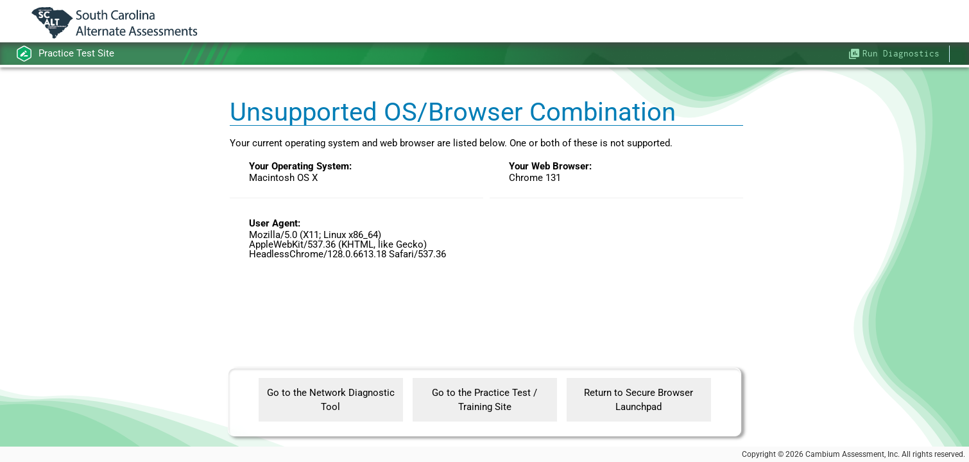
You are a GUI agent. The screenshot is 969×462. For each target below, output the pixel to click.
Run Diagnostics (900, 53)
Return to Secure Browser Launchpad (638, 400)
